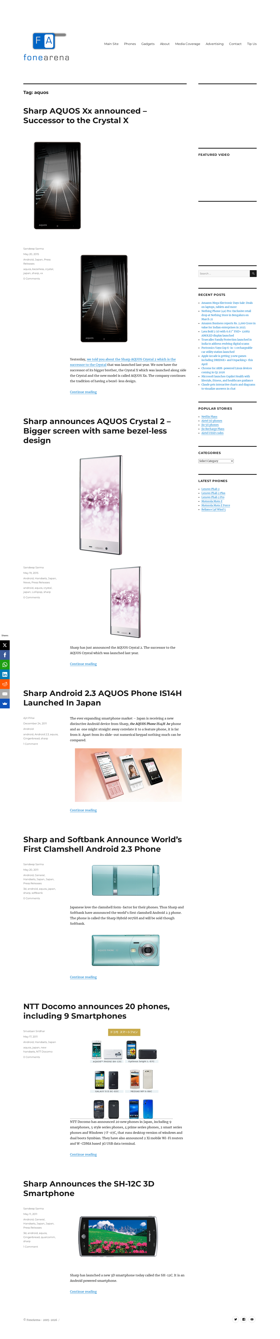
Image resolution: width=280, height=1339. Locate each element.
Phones (130, 44)
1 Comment (30, 743)
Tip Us (252, 44)
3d (24, 888)
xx (41, 273)
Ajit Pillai (29, 717)
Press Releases (41, 582)
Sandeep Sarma (33, 248)
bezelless (38, 269)
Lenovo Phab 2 (210, 489)
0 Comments (31, 278)
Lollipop (37, 591)
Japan (39, 259)
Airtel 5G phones (211, 420)
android (28, 587)
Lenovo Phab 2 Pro (212, 497)
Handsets (41, 578)
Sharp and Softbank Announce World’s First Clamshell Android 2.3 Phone (102, 844)
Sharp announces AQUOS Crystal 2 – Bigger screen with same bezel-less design (97, 430)
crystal (49, 269)
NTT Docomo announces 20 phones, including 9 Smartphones (96, 1011)
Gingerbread (31, 738)
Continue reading (83, 392)
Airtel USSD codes (212, 433)
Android (28, 259)
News (26, 582)
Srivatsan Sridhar (34, 1031)
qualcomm (48, 1237)
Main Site (111, 44)
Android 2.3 (42, 734)
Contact (235, 44)
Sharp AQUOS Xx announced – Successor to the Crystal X (85, 115)
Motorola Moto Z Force (215, 505)
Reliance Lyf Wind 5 (213, 509)
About (165, 44)
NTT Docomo (44, 1051)
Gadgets (148, 44)
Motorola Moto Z (211, 501)
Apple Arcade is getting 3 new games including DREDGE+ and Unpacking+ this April (227, 360)
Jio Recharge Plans (212, 429)
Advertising (215, 44)
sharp (35, 273)
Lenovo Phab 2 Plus (213, 493)
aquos (27, 269)
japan (27, 273)
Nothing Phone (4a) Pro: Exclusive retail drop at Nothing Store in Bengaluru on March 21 (226, 315)
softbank (37, 892)
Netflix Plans (209, 416)
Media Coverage (187, 44)
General (40, 875)
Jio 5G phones (210, 425)
